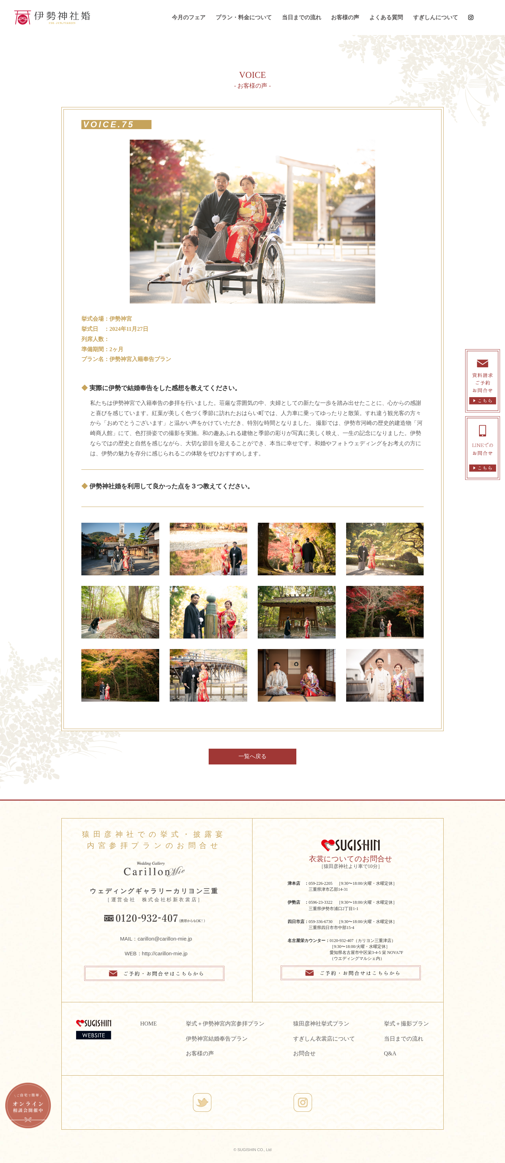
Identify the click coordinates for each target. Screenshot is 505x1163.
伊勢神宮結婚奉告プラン (217, 1039)
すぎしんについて (435, 17)
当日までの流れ (301, 17)
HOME (148, 1024)
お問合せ (304, 1053)
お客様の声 (345, 17)
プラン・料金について (244, 17)
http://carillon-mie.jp (165, 953)
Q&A (390, 1053)
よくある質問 (386, 17)
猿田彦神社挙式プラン (321, 1024)
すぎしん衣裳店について (324, 1039)
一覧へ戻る (252, 756)
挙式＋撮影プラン (406, 1024)
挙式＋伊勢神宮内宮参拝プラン (225, 1024)
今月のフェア (189, 17)
